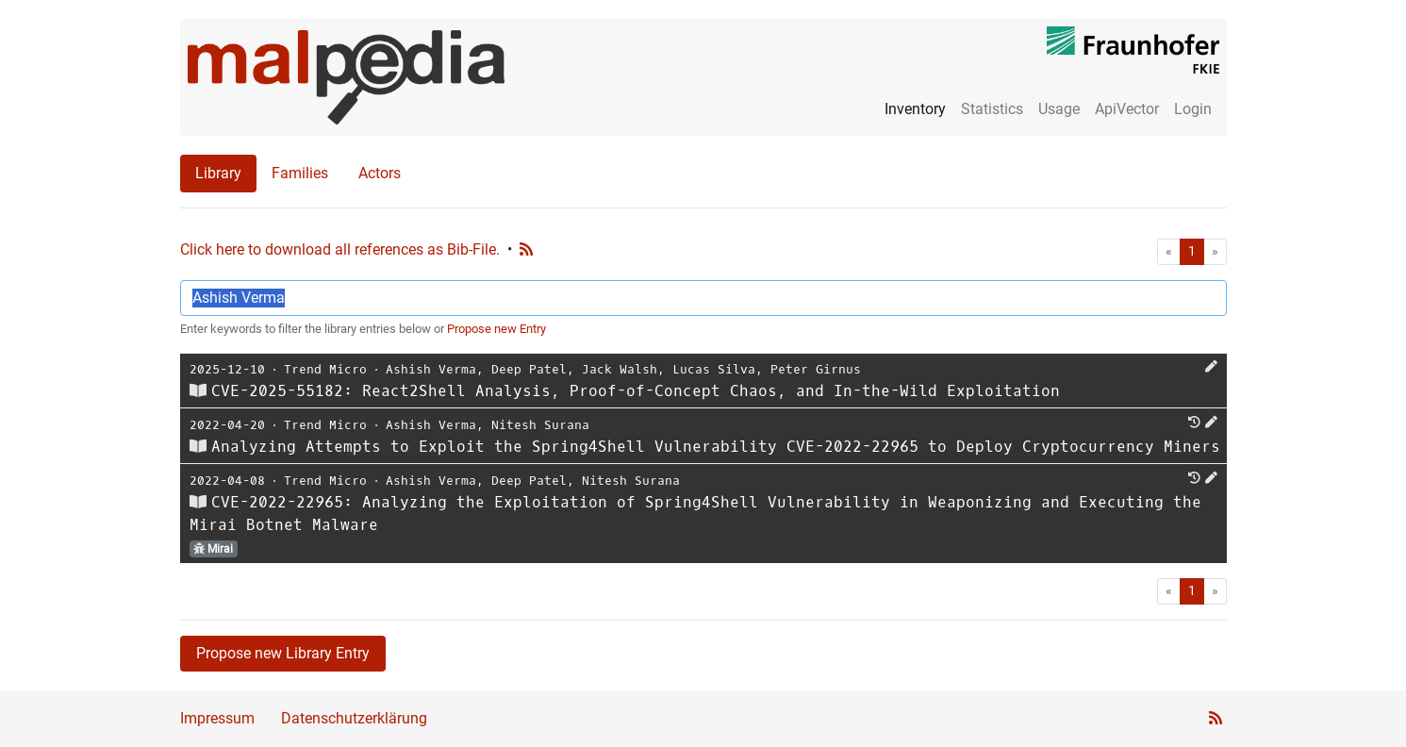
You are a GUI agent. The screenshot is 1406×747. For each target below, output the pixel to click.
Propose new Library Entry (283, 653)
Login (1193, 109)
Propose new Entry (496, 329)
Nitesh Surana (540, 425)
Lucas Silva (713, 369)
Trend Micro (325, 369)
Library (218, 173)
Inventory (915, 109)
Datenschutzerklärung (354, 718)
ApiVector (1127, 109)
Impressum (217, 718)
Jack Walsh (619, 369)
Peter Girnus (815, 369)
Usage (1059, 109)
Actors (379, 173)
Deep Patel (529, 369)
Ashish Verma (431, 369)
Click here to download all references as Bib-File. (340, 249)
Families (300, 173)
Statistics (992, 109)
